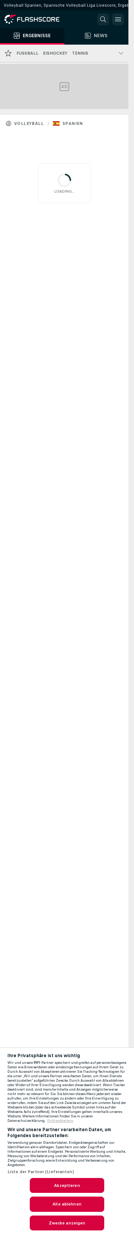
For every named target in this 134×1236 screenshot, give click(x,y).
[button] (103, 19)
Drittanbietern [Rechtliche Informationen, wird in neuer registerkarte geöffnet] (60, 1120)
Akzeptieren (67, 1185)
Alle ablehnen (67, 1204)
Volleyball (29, 123)
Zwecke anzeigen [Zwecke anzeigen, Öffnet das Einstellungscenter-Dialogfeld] (67, 1223)
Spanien (73, 123)
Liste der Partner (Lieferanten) (40, 1171)
